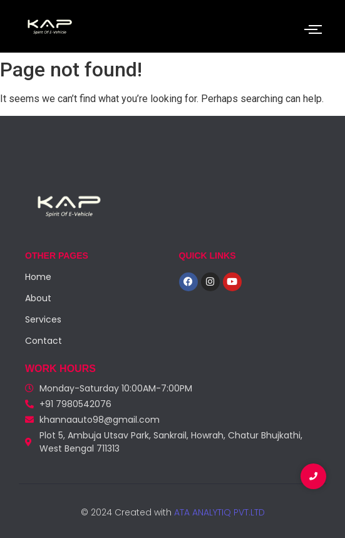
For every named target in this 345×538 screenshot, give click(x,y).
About (38, 298)
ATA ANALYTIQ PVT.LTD (218, 512)
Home (38, 277)
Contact (43, 340)
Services (43, 319)
